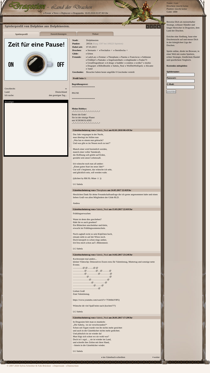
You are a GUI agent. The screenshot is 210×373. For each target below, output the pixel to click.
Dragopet (91, 65)
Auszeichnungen (58, 34)
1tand (89, 68)
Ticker (95, 34)
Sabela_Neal (118, 65)
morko (148, 63)
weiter (157, 357)
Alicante (149, 65)
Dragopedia (78, 13)
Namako (102, 60)
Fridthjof (91, 60)
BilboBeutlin (104, 65)
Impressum (59, 365)
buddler (119, 63)
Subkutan (146, 57)
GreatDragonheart (95, 63)
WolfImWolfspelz (135, 65)
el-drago (110, 63)
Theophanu (113, 57)
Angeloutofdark (115, 60)
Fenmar (102, 57)
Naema (124, 57)
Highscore (65, 13)
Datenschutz (73, 365)
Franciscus (135, 57)
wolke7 (139, 63)
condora (129, 63)
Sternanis (91, 50)
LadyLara (91, 57)
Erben (90, 53)
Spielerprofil (21, 34)
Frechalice (105, 50)
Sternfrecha (120, 50)
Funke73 (143, 60)
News (56, 13)
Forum (48, 13)
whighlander (131, 60)
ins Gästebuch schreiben (114, 357)
